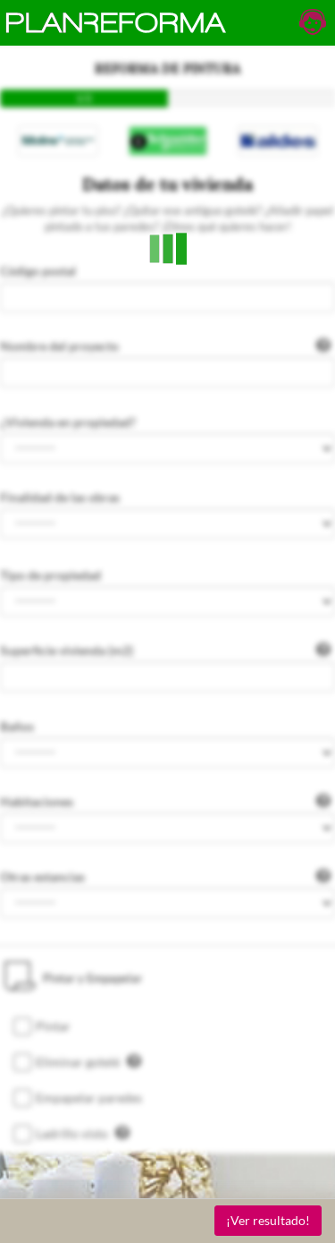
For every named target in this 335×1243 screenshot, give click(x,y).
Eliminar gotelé (88, 1061)
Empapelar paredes (89, 1097)
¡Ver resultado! (268, 1220)
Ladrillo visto (83, 1133)
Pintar (53, 1026)
